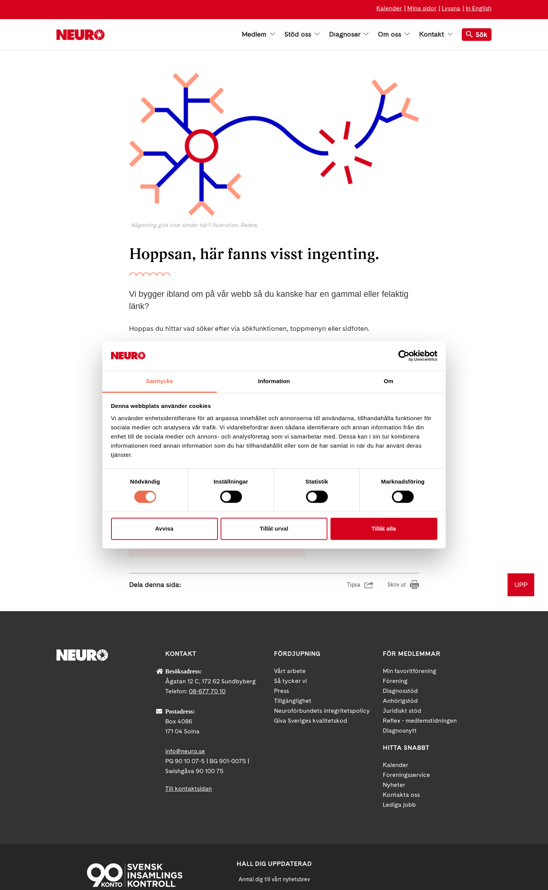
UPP (520, 498)
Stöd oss (302, 34)
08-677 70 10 (207, 604)
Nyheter (394, 698)
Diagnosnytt (400, 643)
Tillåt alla (384, 528)
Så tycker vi (290, 594)
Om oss (394, 34)
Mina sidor (422, 8)
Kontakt (436, 34)
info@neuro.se (185, 664)
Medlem (258, 34)
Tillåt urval (274, 528)
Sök (476, 35)
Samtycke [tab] (159, 381)
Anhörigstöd (400, 614)
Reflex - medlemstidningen (420, 634)
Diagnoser (349, 34)
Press (281, 604)
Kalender (389, 8)
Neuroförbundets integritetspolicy (322, 624)
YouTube (417, 823)
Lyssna (451, 8)
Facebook (382, 823)
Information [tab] (274, 381)
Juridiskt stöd (402, 624)
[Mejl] (274, 811)
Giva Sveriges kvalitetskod (310, 634)
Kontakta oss (401, 708)
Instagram (451, 823)
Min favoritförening (409, 584)
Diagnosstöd (400, 604)
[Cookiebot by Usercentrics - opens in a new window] (404, 356)
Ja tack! (274, 867)
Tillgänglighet (292, 614)
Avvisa (164, 528)
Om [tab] (388, 381)
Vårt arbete (290, 584)
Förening (395, 594)
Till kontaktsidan (188, 702)
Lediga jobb (399, 718)
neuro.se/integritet (274, 849)
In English (479, 8)
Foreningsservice (406, 688)
